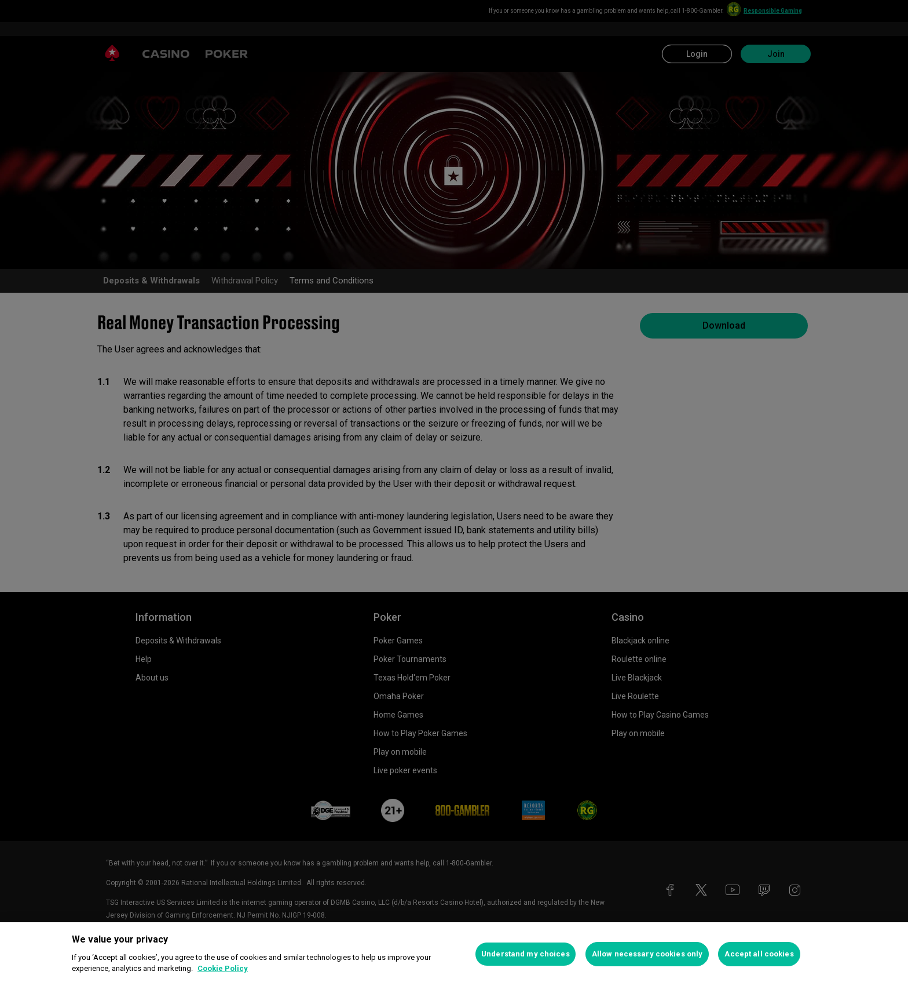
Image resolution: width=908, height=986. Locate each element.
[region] (454, 954)
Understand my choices (525, 953)
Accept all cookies (758, 953)
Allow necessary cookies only (647, 953)
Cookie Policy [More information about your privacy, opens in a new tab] (222, 968)
